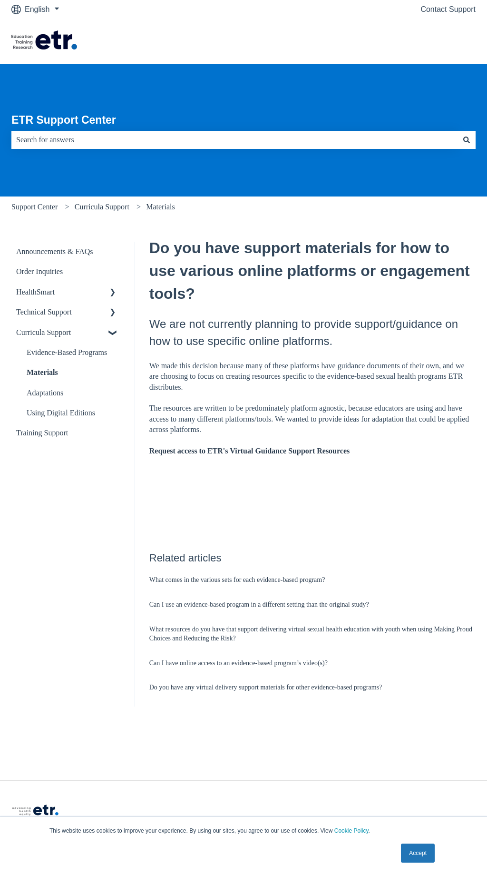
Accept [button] (418, 853)
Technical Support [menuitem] (44, 312)
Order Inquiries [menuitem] (39, 271)
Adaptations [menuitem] (45, 393)
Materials (160, 207)
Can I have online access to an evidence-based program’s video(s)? (238, 663)
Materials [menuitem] (42, 372)
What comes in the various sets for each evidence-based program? (237, 579)
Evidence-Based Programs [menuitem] (67, 352)
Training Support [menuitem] (42, 433)
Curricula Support (102, 207)
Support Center (34, 207)
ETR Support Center (63, 120)
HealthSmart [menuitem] (35, 292)
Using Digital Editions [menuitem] (61, 413)
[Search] (467, 140)
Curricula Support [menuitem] (43, 332)
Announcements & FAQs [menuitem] (54, 251)
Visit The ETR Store (432, 41)
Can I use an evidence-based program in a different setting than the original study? (259, 604)
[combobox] (234, 140)
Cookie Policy (351, 830)
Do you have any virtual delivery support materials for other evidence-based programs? (265, 687)
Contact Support (448, 9)
